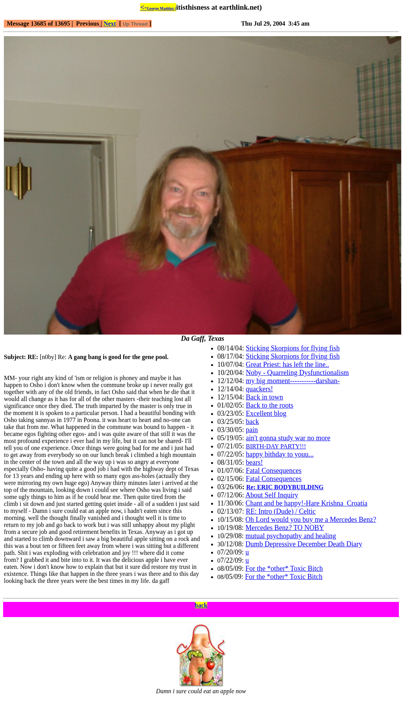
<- (158, 7)
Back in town (264, 397)
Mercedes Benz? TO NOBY (285, 528)
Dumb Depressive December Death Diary (304, 544)
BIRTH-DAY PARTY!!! (276, 446)
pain (252, 430)
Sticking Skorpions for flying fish (293, 348)
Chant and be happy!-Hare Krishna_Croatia (306, 503)
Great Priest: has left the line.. (287, 364)
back (252, 421)
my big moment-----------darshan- (293, 381)
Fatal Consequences (274, 470)
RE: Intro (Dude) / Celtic (281, 511)
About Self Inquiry (272, 495)
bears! (254, 462)
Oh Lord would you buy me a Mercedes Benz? (311, 519)
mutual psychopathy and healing (291, 536)
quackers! (259, 389)
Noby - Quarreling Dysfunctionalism (297, 373)
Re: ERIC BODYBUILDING (285, 487)
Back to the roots (269, 405)
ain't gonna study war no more (288, 438)
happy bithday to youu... (280, 454)
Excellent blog (266, 413)
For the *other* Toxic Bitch (284, 568)
